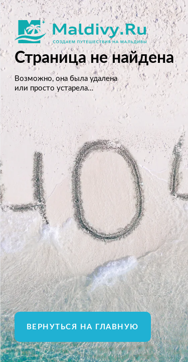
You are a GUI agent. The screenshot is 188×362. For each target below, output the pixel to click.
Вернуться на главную (83, 327)
